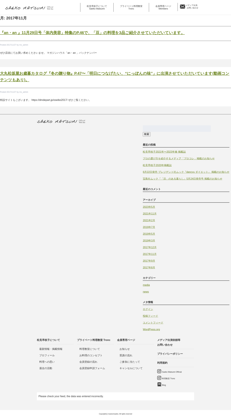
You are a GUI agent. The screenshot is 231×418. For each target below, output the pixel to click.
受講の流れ (126, 355)
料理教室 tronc (217, 7)
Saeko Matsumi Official (172, 372)
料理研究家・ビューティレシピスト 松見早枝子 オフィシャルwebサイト (30, 8)
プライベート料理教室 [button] (131, 7)
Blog (226, 7)
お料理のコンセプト (91, 355)
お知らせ (125, 349)
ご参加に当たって (130, 361)
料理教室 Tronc (168, 378)
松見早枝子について (48, 340)
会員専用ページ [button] (163, 7)
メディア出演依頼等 (175, 343)
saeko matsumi (207, 7)
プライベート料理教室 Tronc (93, 340)
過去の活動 (45, 368)
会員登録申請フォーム (92, 368)
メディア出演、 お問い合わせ (192, 6)
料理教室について (89, 349)
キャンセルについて (131, 368)
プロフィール (47, 355)
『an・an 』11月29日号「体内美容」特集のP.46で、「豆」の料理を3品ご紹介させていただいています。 (92, 32)
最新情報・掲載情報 (50, 349)
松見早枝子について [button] (97, 7)
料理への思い (47, 361)
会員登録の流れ (88, 361)
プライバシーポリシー (170, 353)
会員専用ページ (126, 340)
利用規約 (162, 362)
